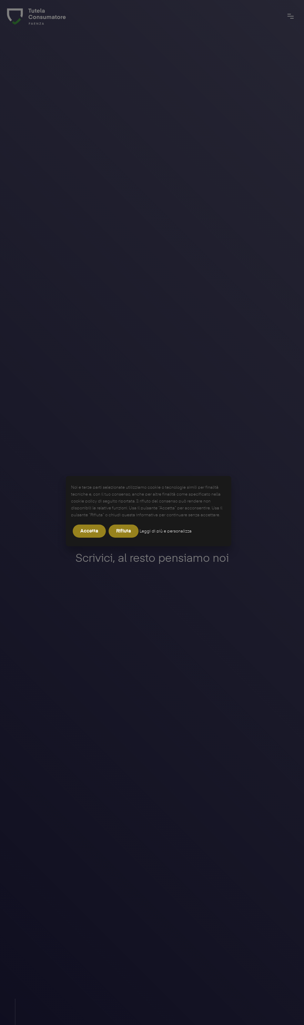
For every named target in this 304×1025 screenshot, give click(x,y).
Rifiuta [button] (123, 531)
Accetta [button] (89, 531)
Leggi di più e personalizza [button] (166, 531)
